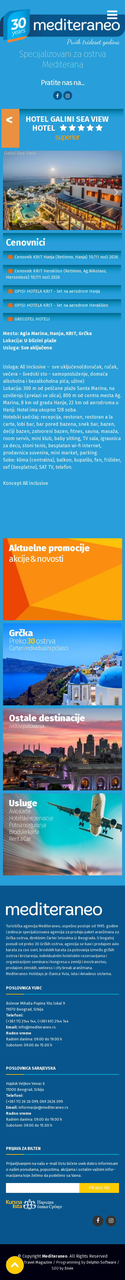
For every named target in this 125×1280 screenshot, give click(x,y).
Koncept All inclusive (25, 483)
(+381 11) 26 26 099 (22, 1101)
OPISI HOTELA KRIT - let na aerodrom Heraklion (61, 305)
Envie (68, 1268)
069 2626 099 (51, 1101)
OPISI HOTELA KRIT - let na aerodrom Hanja (57, 291)
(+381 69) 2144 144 (53, 1021)
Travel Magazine (38, 1262)
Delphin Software (101, 1262)
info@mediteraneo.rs (37, 1027)
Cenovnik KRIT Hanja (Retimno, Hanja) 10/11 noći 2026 (66, 257)
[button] (9, 190)
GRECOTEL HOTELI (32, 319)
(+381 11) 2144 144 (21, 1021)
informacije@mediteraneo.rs (43, 1107)
